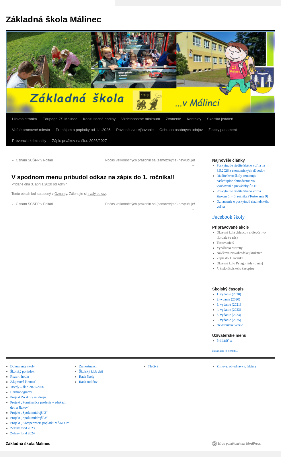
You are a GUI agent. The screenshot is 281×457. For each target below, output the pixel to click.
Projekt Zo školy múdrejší (28, 397)
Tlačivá (153, 366)
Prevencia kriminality (29, 141)
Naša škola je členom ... (225, 350)
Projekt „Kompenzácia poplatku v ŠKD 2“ (39, 423)
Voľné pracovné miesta (31, 130)
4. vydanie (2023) (229, 310)
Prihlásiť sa (225, 341)
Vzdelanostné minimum (140, 119)
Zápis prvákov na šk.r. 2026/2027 (79, 141)
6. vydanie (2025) (229, 320)
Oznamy (60, 194)
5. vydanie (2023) (229, 315)
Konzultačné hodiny (99, 119)
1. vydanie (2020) (229, 294)
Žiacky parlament (222, 130)
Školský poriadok (22, 371)
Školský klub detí (91, 371)
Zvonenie (173, 119)
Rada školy (87, 377)
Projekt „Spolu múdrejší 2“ (29, 413)
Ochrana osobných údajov (181, 130)
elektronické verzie (230, 325)
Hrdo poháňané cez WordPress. (239, 444)
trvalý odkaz (96, 194)
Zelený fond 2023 (22, 428)
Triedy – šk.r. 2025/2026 (27, 387)
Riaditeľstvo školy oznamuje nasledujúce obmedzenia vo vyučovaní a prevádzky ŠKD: (237, 181)
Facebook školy (228, 217)
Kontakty (194, 119)
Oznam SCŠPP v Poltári (32, 160)
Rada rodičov (88, 382)
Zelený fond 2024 (22, 433)
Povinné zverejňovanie (135, 130)
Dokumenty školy (22, 366)
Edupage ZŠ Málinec (60, 119)
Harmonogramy (21, 392)
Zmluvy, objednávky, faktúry (237, 366)
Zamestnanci (88, 366)
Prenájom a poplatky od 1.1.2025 (83, 130)
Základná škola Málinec (53, 19)
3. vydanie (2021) (229, 304)
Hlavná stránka (24, 119)
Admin (62, 184)
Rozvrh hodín (19, 377)
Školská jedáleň (220, 119)
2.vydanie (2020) (228, 299)
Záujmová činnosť (23, 382)
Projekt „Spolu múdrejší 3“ (29, 418)
